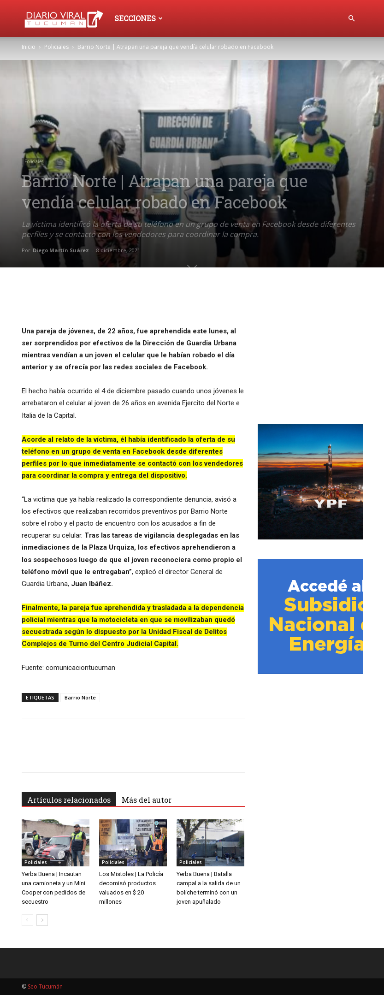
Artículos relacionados (69, 800)
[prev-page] (27, 920)
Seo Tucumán (45, 986)
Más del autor (146, 800)
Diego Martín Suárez (61, 250)
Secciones (138, 18)
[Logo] (66, 18)
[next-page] (42, 920)
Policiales (56, 47)
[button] (352, 18)
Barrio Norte (80, 697)
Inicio (28, 47)
